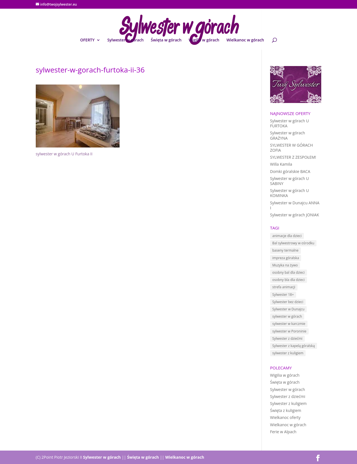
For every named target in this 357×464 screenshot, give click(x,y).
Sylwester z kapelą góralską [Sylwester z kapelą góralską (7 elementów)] (293, 345)
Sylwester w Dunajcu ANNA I (295, 205)
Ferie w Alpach (283, 431)
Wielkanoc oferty (285, 417)
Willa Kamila (281, 164)
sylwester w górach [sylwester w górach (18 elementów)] (287, 316)
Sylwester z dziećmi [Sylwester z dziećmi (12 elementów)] (287, 338)
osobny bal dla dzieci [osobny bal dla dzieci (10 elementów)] (288, 272)
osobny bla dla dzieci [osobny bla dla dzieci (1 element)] (288, 279)
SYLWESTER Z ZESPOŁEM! (293, 157)
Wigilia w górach (204, 40)
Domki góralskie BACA (290, 171)
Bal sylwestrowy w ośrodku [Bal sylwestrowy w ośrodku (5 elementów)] (293, 243)
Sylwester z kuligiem (288, 403)
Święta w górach (166, 40)
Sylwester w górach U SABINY (289, 181)
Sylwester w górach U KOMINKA (289, 193)
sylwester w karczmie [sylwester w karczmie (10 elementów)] (288, 323)
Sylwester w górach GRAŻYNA (287, 135)
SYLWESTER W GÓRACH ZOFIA (291, 147)
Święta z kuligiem (285, 410)
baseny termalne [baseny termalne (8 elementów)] (285, 250)
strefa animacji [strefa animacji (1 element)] (283, 287)
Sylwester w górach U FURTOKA (289, 123)
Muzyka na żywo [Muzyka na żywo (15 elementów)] (285, 265)
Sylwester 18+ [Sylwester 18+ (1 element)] (283, 294)
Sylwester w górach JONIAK (294, 214)
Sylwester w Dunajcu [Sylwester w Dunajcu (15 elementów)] (288, 309)
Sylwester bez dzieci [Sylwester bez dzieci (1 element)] (287, 301)
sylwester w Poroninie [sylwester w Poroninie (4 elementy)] (289, 331)
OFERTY (87, 40)
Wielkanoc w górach (245, 40)
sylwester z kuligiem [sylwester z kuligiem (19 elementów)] (287, 353)
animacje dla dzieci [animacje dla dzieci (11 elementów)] (287, 235)
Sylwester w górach (125, 40)
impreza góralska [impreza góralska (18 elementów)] (285, 258)
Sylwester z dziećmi (287, 396)
